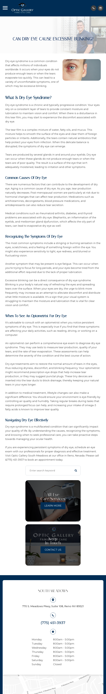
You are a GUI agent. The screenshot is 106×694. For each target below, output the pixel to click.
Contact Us (53, 549)
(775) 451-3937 (53, 623)
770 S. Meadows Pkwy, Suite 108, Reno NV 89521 (53, 606)
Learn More (53, 505)
